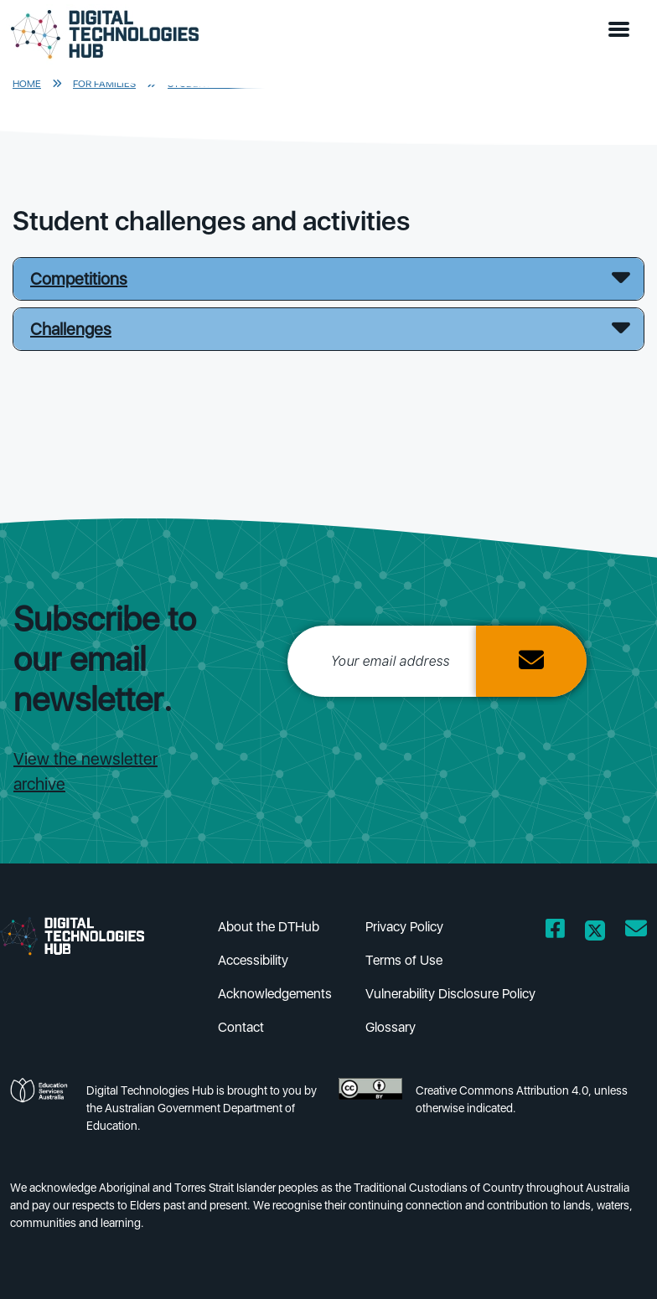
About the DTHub (268, 927)
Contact (241, 1027)
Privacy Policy (404, 927)
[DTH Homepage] (105, 34)
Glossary (390, 1027)
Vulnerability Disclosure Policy (450, 994)
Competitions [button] (78, 279)
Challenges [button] (70, 329)
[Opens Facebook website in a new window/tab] (555, 932)
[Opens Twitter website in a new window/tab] (595, 932)
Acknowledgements (275, 994)
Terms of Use (403, 960)
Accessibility (253, 960)
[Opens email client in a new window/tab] (636, 932)
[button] (623, 30)
